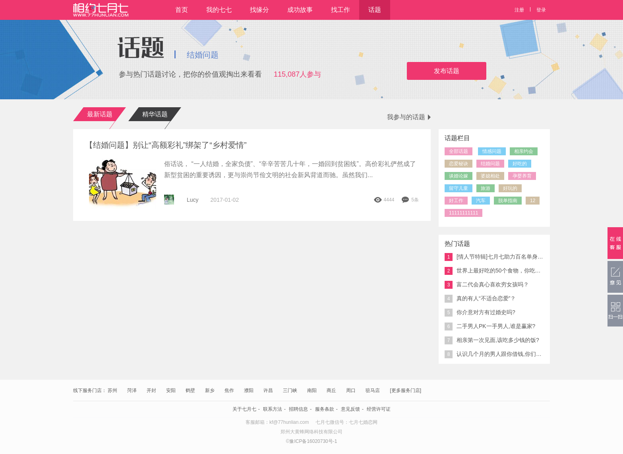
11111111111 (463, 213)
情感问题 (491, 151)
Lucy (193, 200)
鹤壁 (190, 390)
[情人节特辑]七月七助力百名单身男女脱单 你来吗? (494, 257)
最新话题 (99, 114)
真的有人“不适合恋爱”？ (480, 299)
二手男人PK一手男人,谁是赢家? (490, 326)
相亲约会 (523, 151)
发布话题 (446, 71)
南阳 (312, 390)
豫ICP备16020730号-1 (313, 441)
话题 (374, 9)
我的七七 (219, 9)
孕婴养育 (522, 176)
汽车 (481, 200)
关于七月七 (244, 409)
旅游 (485, 188)
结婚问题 (490, 163)
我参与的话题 (409, 117)
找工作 (340, 9)
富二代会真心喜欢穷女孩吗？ (487, 285)
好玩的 (510, 188)
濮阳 (248, 390)
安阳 (171, 390)
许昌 (268, 390)
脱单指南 (507, 200)
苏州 (112, 390)
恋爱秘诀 (458, 163)
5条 (410, 200)
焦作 (229, 390)
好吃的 (520, 163)
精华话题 (155, 114)
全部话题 (458, 151)
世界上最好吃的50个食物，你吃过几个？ (494, 271)
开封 (151, 390)
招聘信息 (298, 409)
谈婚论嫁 (458, 176)
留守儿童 (458, 188)
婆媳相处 (490, 176)
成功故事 (300, 9)
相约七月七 (100, 10)
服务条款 (324, 409)
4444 (384, 200)
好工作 (456, 200)
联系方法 (272, 409)
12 (532, 200)
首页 (181, 9)
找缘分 (259, 9)
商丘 (331, 390)
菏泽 (132, 390)
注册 (519, 10)
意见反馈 (350, 409)
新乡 (210, 390)
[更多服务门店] (405, 390)
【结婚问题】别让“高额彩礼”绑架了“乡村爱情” (168, 145)
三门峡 (290, 390)
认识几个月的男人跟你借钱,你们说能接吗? (494, 354)
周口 (351, 390)
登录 (541, 10)
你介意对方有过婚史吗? (480, 313)
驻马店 (373, 390)
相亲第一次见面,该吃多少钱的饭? (492, 340)
